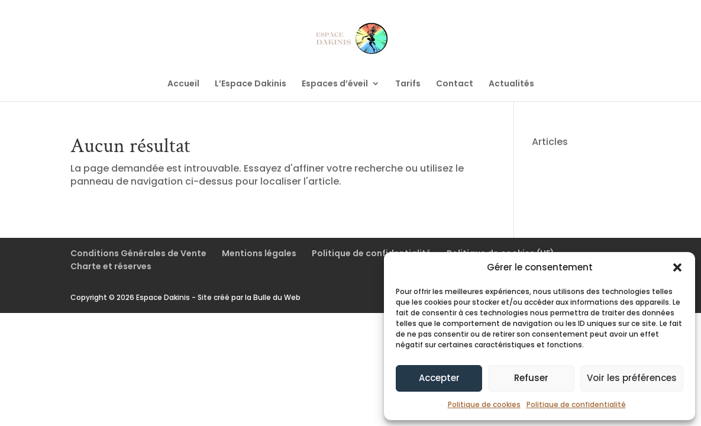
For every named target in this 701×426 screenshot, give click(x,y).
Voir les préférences (632, 378)
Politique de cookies (484, 404)
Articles (550, 142)
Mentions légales (259, 253)
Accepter (439, 378)
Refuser (531, 378)
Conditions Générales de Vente (138, 253)
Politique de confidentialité (576, 404)
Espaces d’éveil (335, 84)
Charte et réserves (110, 266)
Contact (454, 84)
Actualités (511, 84)
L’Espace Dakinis (250, 84)
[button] (677, 267)
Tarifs (408, 84)
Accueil (183, 84)
